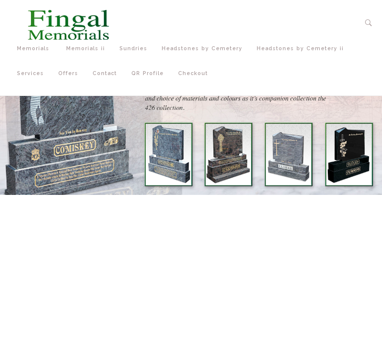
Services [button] (32, 73)
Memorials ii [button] (87, 48)
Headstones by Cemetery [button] (204, 48)
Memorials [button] (36, 48)
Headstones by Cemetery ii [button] (302, 48)
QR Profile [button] (149, 73)
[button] (369, 23)
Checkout (193, 73)
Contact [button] (107, 73)
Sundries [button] (135, 48)
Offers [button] (70, 73)
